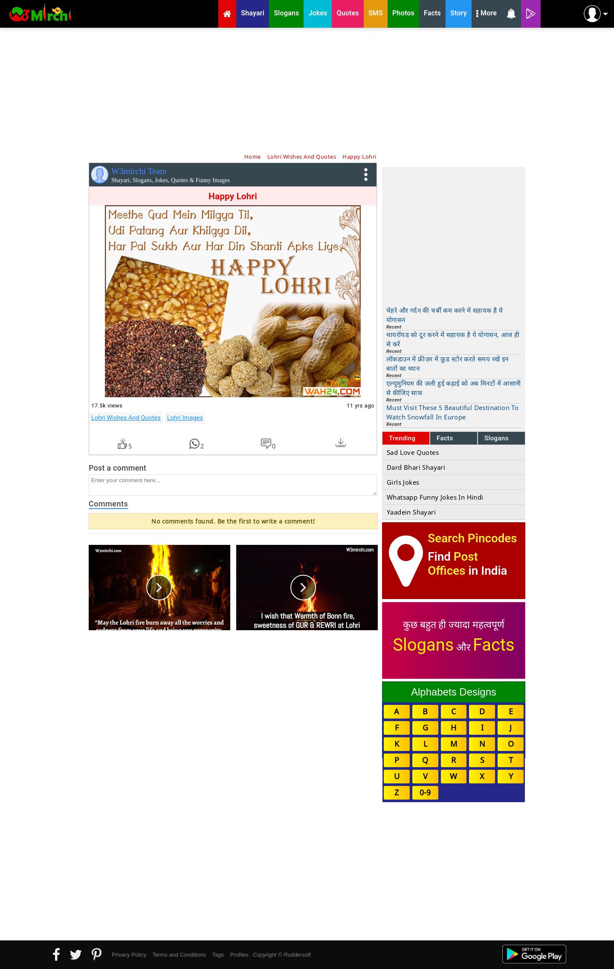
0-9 (425, 792)
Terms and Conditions (179, 955)
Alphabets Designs (453, 692)
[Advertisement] (307, 89)
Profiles (239, 955)
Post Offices (453, 564)
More (486, 14)
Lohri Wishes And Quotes (126, 418)
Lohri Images (185, 418)
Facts (445, 438)
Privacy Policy (129, 955)
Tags (218, 955)
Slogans (496, 438)
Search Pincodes (472, 538)
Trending (402, 438)
